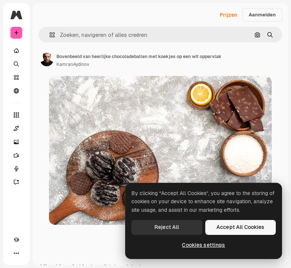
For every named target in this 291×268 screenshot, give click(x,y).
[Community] (16, 91)
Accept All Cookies (240, 227)
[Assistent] (16, 182)
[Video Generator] (16, 155)
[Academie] (16, 240)
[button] (49, 35)
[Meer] (16, 253)
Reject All (166, 227)
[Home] (16, 51)
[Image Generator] (16, 142)
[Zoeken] (16, 64)
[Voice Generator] (16, 169)
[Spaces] (16, 128)
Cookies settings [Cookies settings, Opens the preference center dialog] (203, 245)
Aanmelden (262, 15)
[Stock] (16, 77)
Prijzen (228, 15)
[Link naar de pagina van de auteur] (46, 59)
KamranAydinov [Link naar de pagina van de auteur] (72, 64)
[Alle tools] (16, 115)
